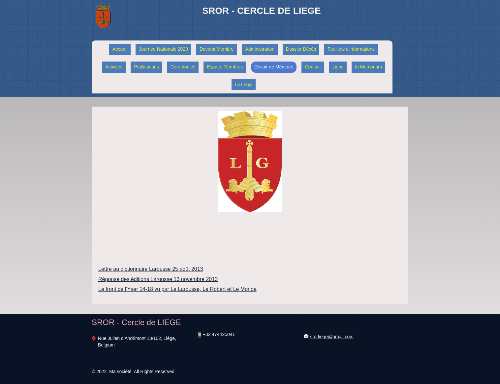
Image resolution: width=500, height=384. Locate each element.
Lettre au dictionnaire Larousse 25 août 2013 (150, 269)
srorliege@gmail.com (332, 336)
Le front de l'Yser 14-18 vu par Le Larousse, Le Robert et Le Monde (177, 289)
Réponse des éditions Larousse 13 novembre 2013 (158, 279)
